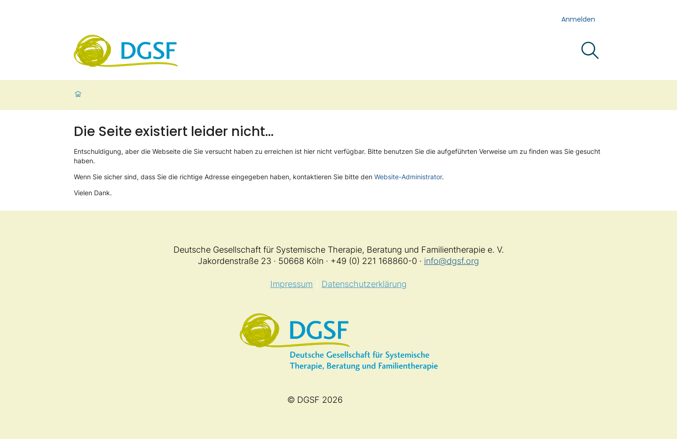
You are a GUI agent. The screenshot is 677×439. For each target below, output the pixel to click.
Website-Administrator (408, 177)
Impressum (291, 284)
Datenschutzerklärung (364, 284)
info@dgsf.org (451, 261)
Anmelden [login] (578, 19)
